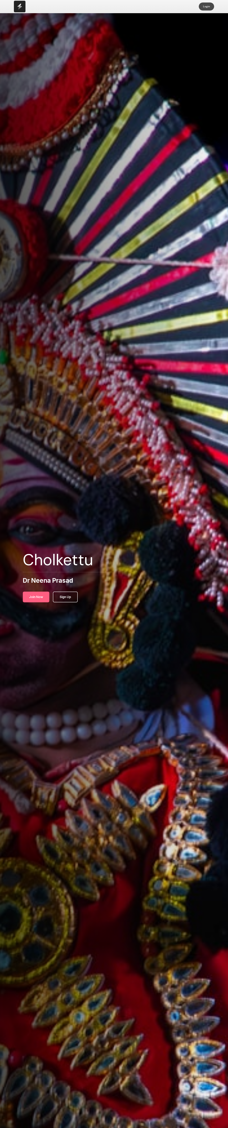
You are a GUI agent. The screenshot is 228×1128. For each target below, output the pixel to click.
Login (206, 6)
